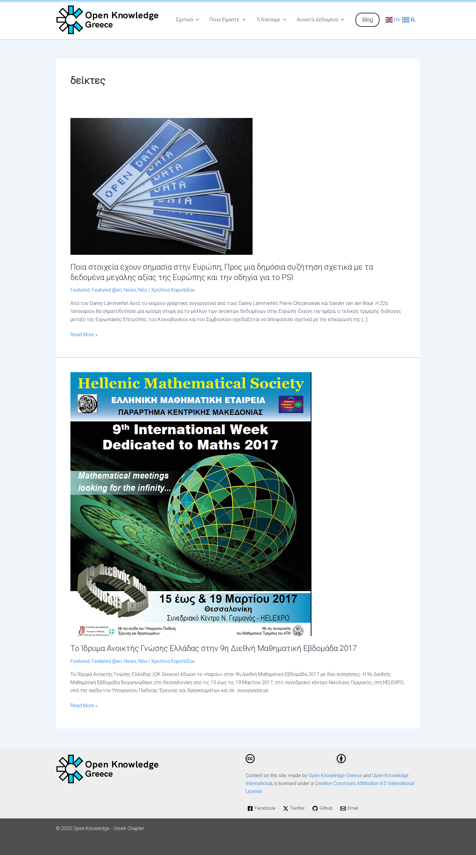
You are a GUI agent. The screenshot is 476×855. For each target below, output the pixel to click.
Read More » (83, 334)
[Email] (351, 808)
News (130, 290)
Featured (80, 290)
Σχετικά (191, 20)
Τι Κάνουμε (273, 20)
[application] (200, 20)
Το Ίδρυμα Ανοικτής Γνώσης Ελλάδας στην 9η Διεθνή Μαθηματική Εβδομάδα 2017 (213, 648)
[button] (367, 20)
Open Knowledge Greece (335, 775)
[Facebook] (262, 808)
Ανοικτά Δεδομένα (321, 20)
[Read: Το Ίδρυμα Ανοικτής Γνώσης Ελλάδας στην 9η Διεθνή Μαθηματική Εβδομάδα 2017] (190, 504)
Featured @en (107, 290)
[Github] (324, 808)
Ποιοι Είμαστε (230, 20)
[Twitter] (295, 808)
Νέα (142, 290)
